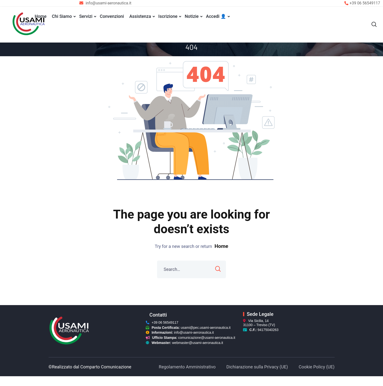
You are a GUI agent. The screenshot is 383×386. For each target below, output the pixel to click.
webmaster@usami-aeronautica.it (197, 344)
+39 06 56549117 (365, 3)
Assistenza (140, 16)
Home (40, 16)
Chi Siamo (62, 16)
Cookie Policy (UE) (317, 367)
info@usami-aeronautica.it (194, 334)
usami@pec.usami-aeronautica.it (206, 329)
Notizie (192, 16)
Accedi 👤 (216, 16)
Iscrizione (167, 16)
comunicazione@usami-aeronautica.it (206, 339)
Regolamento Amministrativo (187, 367)
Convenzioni (112, 16)
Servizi (85, 16)
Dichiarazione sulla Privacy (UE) (257, 367)
